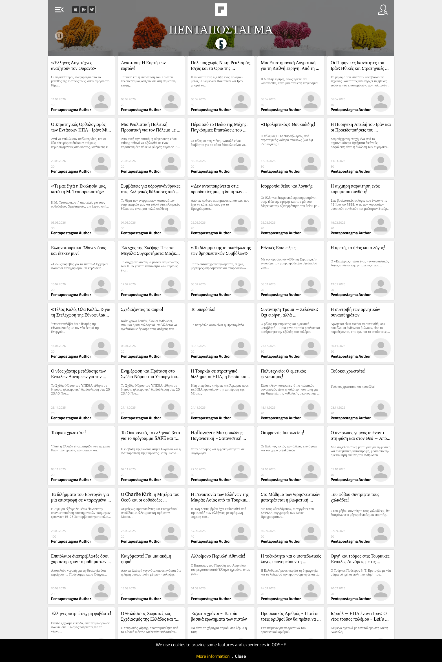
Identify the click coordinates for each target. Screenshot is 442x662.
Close (240, 656)
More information (213, 656)
